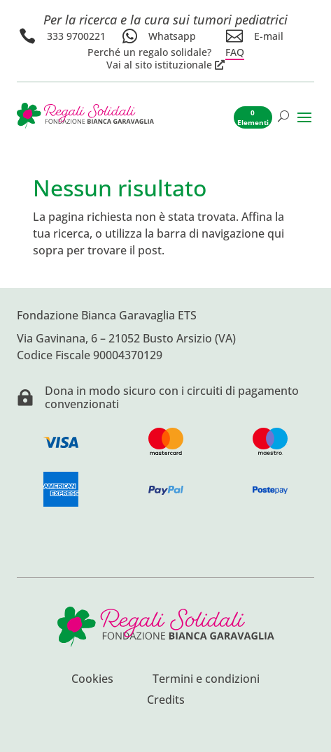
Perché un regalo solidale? (149, 52)
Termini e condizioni (206, 680)
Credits (166, 701)
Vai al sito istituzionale (159, 65)
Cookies (92, 680)
